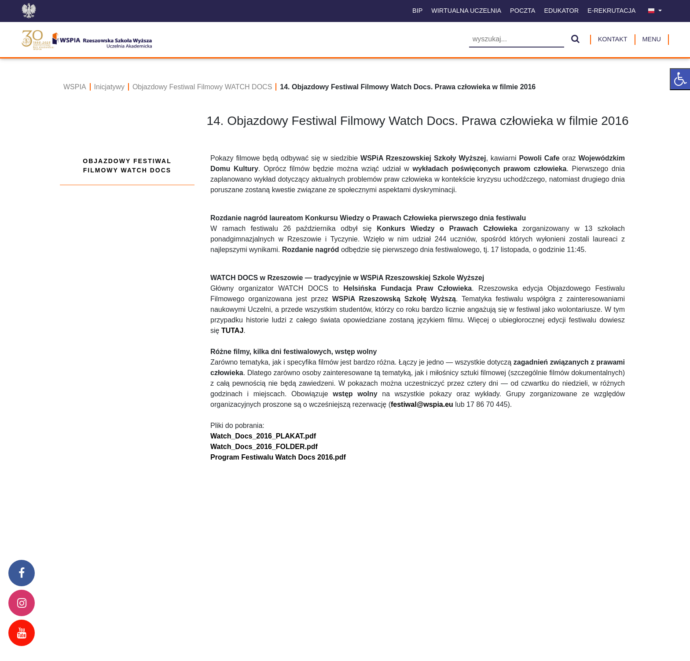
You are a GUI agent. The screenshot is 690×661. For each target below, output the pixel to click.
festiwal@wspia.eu (422, 404)
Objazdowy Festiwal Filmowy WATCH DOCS (202, 87)
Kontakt (613, 39)
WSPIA (74, 87)
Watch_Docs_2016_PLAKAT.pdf (263, 436)
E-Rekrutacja (611, 10)
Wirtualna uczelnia (466, 10)
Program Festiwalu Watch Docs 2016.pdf (278, 457)
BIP (417, 10)
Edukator (561, 10)
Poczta (522, 10)
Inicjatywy (109, 87)
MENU (651, 39)
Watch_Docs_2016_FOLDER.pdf (264, 446)
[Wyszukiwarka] (516, 39)
